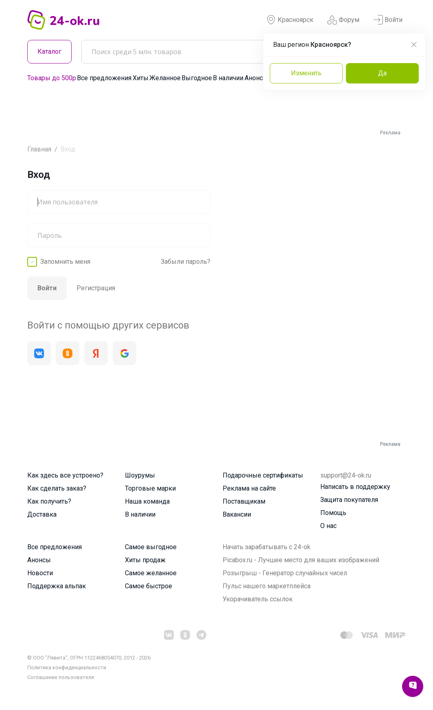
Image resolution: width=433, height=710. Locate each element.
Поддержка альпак (56, 586)
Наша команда (147, 501)
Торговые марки (150, 488)
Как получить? (49, 501)
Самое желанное (151, 573)
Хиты (141, 78)
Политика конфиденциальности (66, 667)
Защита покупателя (349, 500)
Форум (343, 20)
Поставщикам (244, 501)
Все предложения (104, 78)
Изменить (306, 73)
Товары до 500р (51, 78)
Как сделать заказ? (56, 488)
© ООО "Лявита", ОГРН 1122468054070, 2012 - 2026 (89, 658)
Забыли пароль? (185, 261)
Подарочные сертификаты (263, 475)
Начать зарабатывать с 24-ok (267, 547)
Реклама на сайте (249, 488)
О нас (328, 526)
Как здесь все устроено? (65, 475)
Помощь (333, 513)
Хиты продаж (145, 560)
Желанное (165, 78)
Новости (40, 573)
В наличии (228, 78)
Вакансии (237, 514)
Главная (39, 149)
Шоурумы (140, 475)
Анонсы (256, 78)
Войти (387, 20)
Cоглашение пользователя (60, 677)
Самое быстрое (148, 586)
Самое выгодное (151, 547)
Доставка (42, 514)
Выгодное (197, 78)
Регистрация (96, 288)
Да (382, 73)
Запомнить (65, 262)
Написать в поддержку (355, 487)
